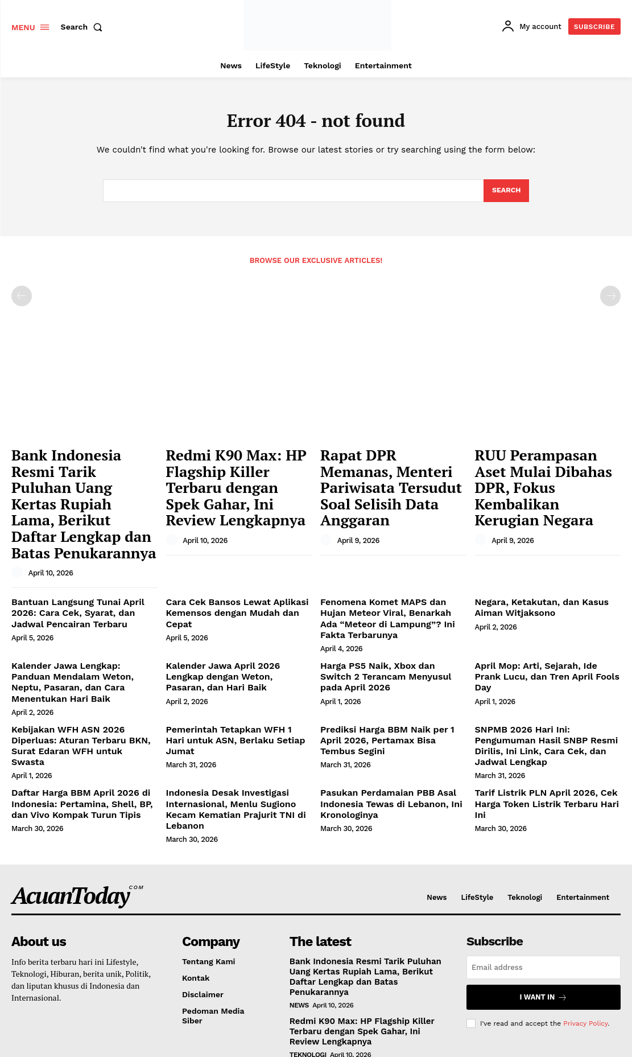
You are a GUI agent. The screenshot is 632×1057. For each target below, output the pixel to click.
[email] (543, 856)
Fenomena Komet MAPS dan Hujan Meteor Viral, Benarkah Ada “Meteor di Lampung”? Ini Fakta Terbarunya (390, 560)
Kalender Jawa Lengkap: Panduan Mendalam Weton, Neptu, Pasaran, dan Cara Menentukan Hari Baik (78, 608)
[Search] (506, 193)
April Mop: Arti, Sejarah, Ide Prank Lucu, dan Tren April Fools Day (541, 603)
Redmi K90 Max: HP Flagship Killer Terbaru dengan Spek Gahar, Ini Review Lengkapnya (226, 474)
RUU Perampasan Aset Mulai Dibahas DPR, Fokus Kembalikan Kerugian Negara (543, 474)
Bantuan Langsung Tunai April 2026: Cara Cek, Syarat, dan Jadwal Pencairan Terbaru (81, 560)
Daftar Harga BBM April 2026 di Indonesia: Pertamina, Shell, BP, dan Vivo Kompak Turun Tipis (81, 706)
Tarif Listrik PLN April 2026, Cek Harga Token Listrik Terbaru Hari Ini (544, 701)
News (299, 891)
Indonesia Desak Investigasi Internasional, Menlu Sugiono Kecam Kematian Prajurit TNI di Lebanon (237, 706)
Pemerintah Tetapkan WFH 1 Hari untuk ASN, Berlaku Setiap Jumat (231, 652)
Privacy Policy (585, 910)
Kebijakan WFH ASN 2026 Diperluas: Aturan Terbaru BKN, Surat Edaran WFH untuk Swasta (81, 657)
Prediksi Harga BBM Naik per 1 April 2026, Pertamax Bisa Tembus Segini (389, 652)
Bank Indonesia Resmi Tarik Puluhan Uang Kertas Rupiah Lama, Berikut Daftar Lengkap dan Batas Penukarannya (83, 480)
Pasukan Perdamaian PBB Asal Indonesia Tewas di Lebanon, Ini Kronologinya (382, 706)
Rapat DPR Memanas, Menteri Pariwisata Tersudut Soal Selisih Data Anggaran (388, 474)
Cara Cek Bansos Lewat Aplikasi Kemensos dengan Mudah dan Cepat (237, 555)
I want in (544, 885)
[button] (84, 27)
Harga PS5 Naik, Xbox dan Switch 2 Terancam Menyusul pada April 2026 (391, 603)
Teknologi (308, 939)
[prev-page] (21, 300)
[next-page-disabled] (610, 300)
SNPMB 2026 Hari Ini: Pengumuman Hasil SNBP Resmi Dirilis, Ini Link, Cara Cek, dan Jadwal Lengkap (544, 657)
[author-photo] (18, 522)
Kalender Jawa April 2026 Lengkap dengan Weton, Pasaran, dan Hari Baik (233, 608)
